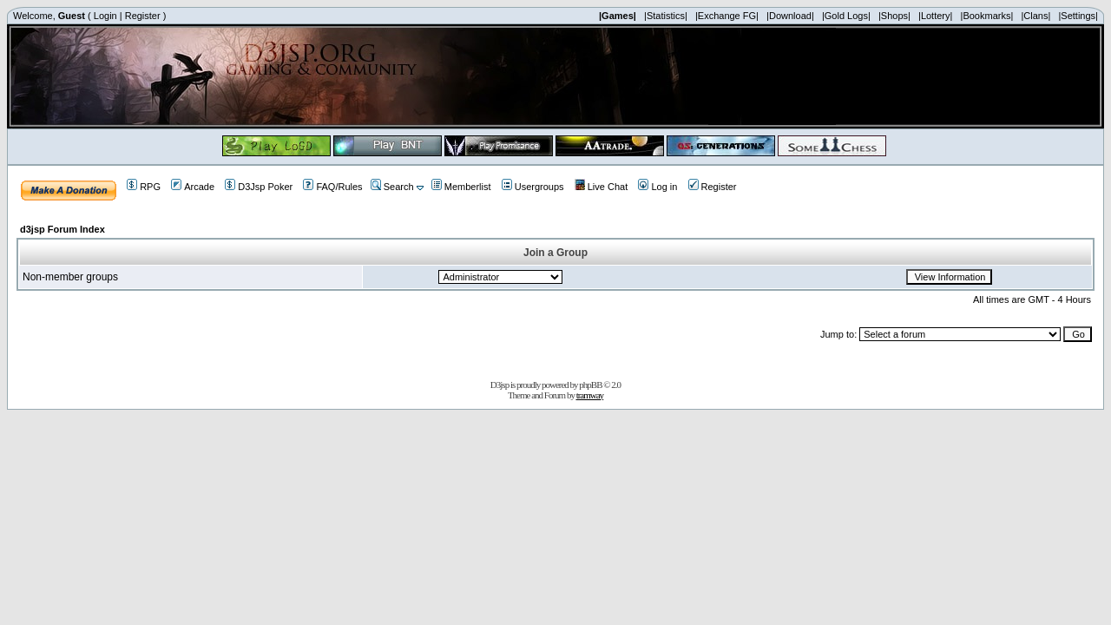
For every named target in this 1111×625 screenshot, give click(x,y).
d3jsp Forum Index (62, 229)
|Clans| (1035, 15)
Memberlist (461, 186)
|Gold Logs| (846, 15)
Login (105, 15)
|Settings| (1077, 15)
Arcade (192, 186)
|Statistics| (665, 15)
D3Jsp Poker (259, 186)
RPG (144, 186)
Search (392, 186)
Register (143, 15)
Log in (657, 186)
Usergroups (533, 186)
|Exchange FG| (727, 15)
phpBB (590, 384)
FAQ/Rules (332, 186)
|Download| (790, 15)
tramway (589, 395)
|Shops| (894, 15)
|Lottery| (935, 15)
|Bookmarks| (987, 15)
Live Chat (601, 186)
